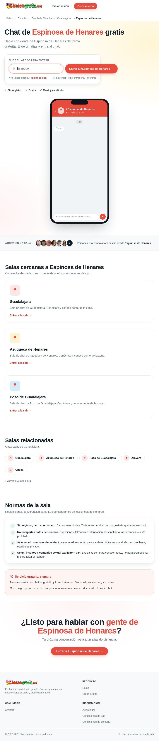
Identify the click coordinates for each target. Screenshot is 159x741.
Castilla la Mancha (42, 18)
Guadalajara (64, 18)
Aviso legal (89, 709)
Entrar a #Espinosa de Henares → (91, 68)
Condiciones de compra (96, 721)
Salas (9, 18)
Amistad (10, 709)
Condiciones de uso (94, 715)
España (22, 18)
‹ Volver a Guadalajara (18, 480)
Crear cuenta (85, 6)
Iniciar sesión (60, 6)
